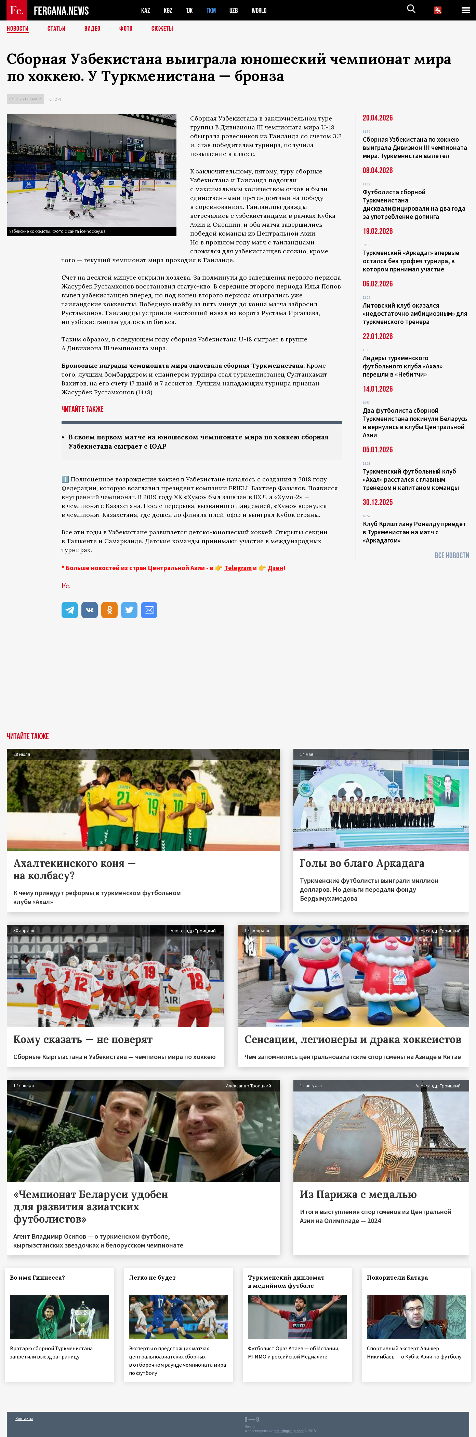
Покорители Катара (399, 1277)
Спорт (55, 99)
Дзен (275, 568)
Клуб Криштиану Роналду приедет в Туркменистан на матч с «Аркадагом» (414, 532)
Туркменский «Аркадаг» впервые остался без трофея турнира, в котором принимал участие (411, 261)
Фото (126, 29)
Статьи (57, 29)
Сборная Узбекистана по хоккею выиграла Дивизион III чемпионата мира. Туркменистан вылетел (415, 147)
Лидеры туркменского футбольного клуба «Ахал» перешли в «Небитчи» (402, 366)
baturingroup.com (289, 1430)
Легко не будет (154, 1277)
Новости (18, 29)
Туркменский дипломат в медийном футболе (288, 1282)
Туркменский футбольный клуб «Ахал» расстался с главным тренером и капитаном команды (411, 479)
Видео (92, 29)
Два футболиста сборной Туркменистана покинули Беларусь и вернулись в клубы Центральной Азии (415, 422)
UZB (235, 10)
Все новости (452, 556)
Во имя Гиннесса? (39, 1277)
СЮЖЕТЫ (162, 29)
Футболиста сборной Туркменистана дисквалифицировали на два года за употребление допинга (414, 204)
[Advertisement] (238, 681)
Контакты (24, 1417)
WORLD (261, 10)
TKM (212, 10)
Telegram (238, 568)
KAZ (145, 10)
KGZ (168, 10)
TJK (190, 10)
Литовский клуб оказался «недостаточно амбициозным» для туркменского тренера (415, 313)
